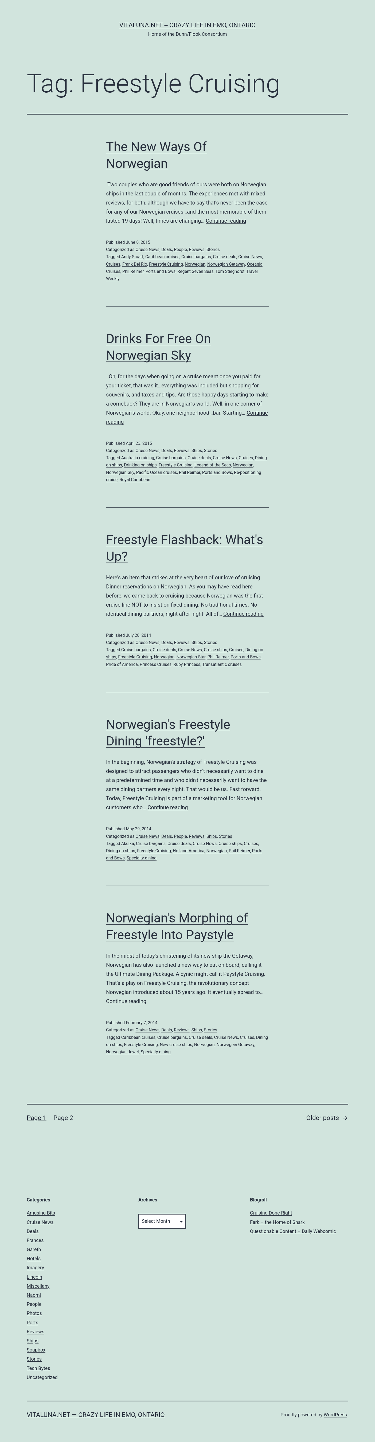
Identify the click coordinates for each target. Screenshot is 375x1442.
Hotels (34, 1258)
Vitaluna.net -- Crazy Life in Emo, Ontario (187, 25)
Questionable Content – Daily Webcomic (293, 1231)
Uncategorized (42, 1377)
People (180, 249)
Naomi (34, 1295)
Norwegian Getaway (226, 264)
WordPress (335, 1414)
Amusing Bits (41, 1213)
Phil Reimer (133, 271)
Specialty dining (142, 858)
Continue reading (226, 221)
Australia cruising (137, 457)
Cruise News (147, 249)
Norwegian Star (190, 656)
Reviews (197, 249)
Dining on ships (120, 850)
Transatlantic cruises (222, 664)
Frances (35, 1240)
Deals (166, 249)
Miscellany (38, 1286)
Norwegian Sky (120, 472)
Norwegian (195, 264)
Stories (213, 249)
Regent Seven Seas (195, 271)
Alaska (127, 843)
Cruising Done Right (271, 1213)
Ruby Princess (186, 664)
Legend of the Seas (212, 464)
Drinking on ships (140, 464)
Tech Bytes (38, 1368)
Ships (197, 450)
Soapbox (36, 1350)
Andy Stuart (132, 256)
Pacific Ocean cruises (156, 472)
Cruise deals (224, 256)
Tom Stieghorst (230, 271)
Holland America (188, 850)
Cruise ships (215, 649)
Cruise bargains (196, 256)
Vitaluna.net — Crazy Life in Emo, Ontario (96, 1415)
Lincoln (34, 1277)
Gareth (34, 1249)
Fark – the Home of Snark (277, 1222)
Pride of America (122, 664)
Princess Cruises (155, 664)
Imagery (35, 1267)
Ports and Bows (160, 271)
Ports (32, 1322)
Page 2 (63, 1118)
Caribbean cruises (162, 256)
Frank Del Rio (134, 264)
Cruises (113, 264)
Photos (34, 1313)
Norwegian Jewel (122, 1051)
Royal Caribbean (134, 479)
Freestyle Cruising (166, 264)
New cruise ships (176, 1044)
